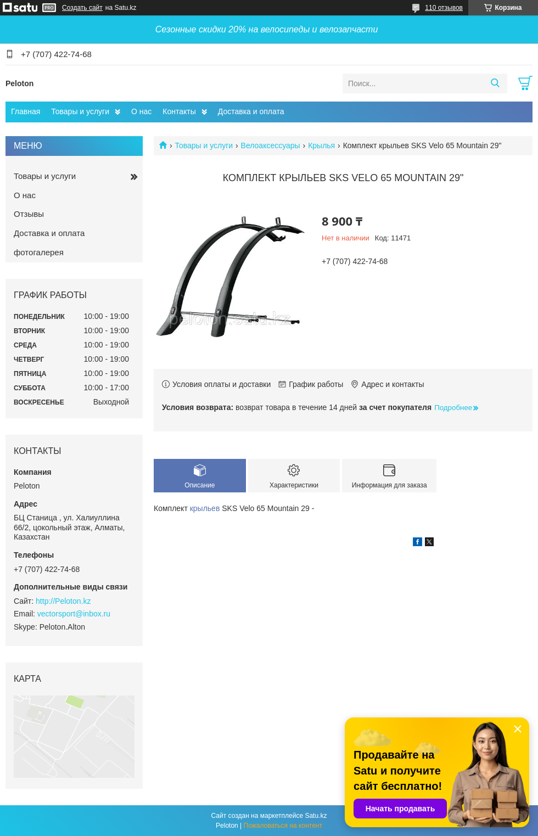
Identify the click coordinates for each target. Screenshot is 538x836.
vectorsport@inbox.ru (73, 613)
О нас (141, 111)
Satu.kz (316, 816)
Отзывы (29, 213)
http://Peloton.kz (63, 601)
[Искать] (495, 83)
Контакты (178, 111)
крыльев (205, 508)
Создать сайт (82, 8)
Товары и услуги (80, 111)
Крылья (321, 145)
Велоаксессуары (270, 145)
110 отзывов (444, 8)
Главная (25, 111)
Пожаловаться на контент (283, 825)
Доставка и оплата (251, 111)
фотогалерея (39, 252)
